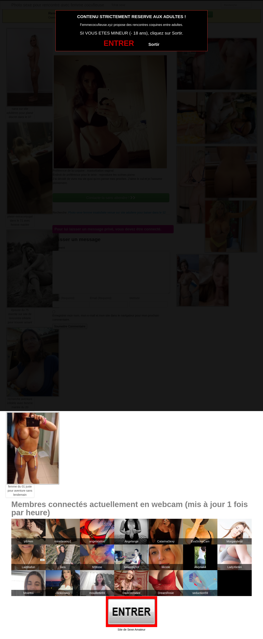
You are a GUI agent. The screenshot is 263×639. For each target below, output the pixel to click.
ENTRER (119, 43)
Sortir (153, 44)
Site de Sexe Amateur (131, 629)
